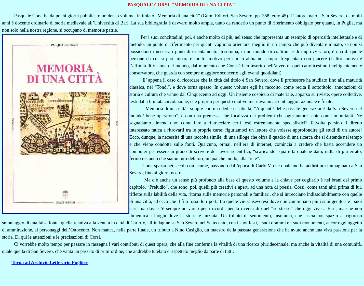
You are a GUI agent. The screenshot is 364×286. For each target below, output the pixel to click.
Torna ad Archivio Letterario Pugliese (49, 262)
